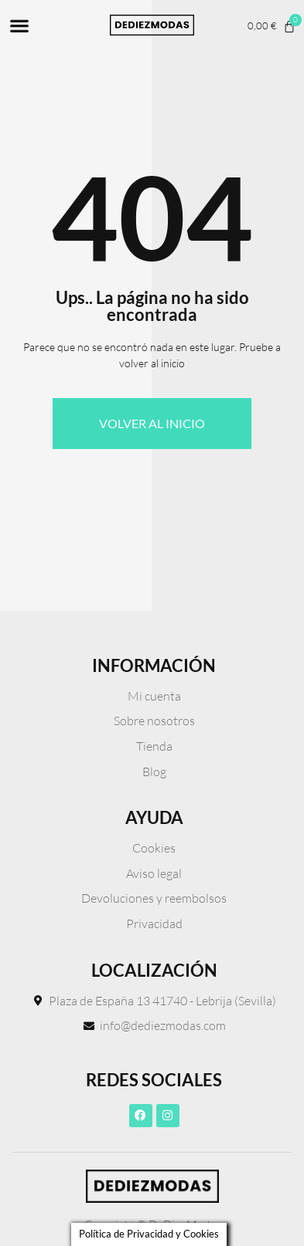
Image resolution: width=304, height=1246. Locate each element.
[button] (19, 25)
